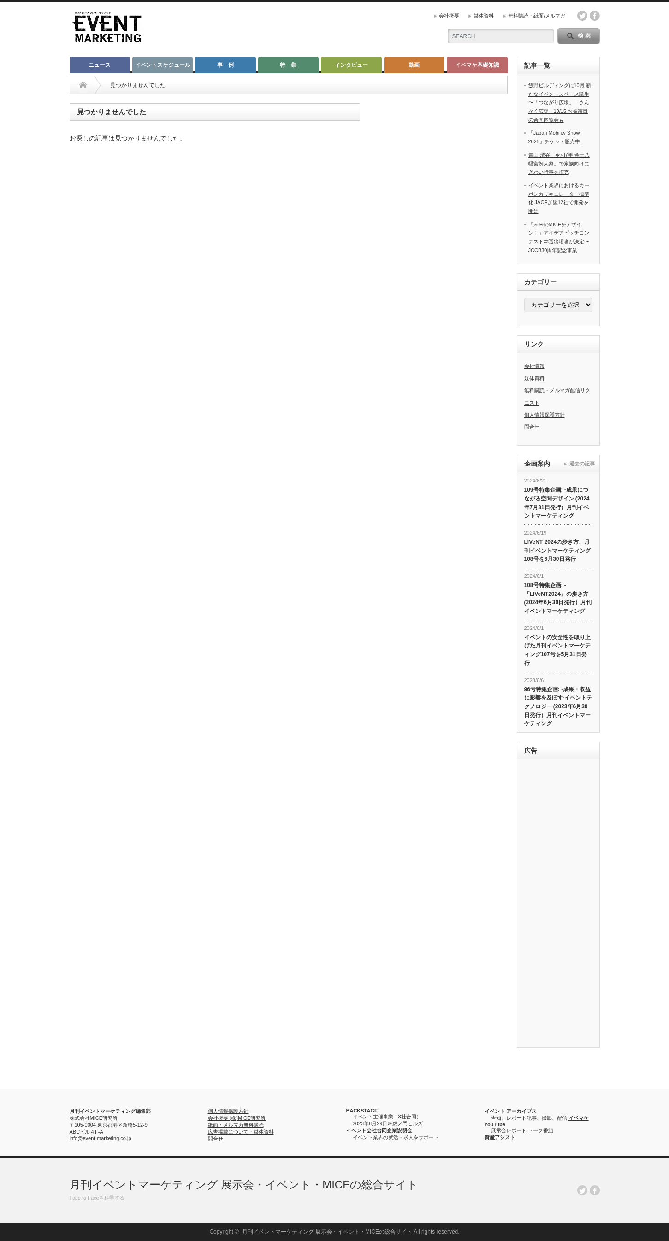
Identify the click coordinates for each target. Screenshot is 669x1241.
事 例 (225, 65)
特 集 (288, 65)
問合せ (531, 426)
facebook (595, 16)
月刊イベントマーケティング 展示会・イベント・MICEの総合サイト (244, 1184)
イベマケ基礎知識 (477, 65)
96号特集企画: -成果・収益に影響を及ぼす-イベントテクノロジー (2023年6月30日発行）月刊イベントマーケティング (558, 706)
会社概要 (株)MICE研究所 (237, 1118)
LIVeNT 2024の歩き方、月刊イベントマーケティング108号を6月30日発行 (557, 550)
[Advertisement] (558, 904)
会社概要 (449, 15)
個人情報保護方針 (544, 415)
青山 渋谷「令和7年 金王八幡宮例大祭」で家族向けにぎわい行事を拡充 (559, 163)
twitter (582, 16)
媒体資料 (484, 15)
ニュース (100, 65)
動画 (414, 65)
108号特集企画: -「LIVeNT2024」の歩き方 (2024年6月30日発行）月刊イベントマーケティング (558, 598)
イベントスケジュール (162, 65)
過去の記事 (582, 463)
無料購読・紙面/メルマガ (536, 15)
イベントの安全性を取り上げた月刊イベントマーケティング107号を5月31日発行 (557, 650)
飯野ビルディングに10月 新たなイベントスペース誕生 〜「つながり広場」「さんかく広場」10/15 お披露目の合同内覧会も (559, 102)
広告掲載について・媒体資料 (241, 1132)
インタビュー (351, 65)
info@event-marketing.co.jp (100, 1138)
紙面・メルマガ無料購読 (236, 1125)
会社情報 (534, 366)
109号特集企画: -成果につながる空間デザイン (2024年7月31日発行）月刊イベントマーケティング (557, 503)
